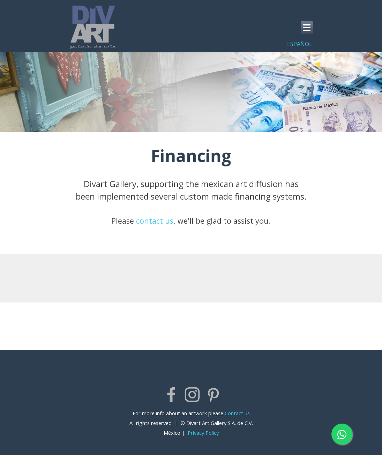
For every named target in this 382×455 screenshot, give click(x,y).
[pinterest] (213, 394)
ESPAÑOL (299, 44)
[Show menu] (307, 27)
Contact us (237, 413)
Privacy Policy (203, 432)
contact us (154, 221)
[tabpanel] (293, 44)
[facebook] (171, 394)
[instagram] (192, 394)
